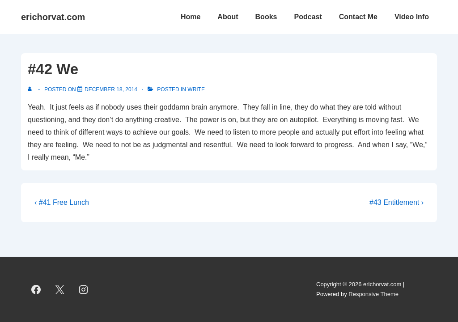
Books (266, 17)
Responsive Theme (373, 294)
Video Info (411, 17)
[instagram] (83, 289)
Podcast (308, 17)
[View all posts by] (31, 89)
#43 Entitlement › (396, 202)
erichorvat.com (53, 17)
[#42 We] (111, 89)
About (227, 17)
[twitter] (59, 289)
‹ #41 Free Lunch (61, 202)
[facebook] (36, 289)
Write (196, 89)
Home (190, 17)
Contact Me (358, 17)
